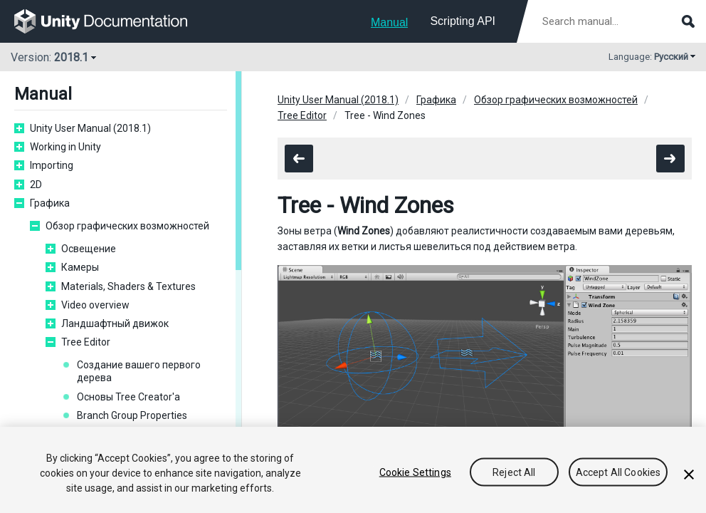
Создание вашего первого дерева (139, 371)
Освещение (88, 248)
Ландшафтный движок (115, 323)
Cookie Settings (415, 471)
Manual (389, 22)
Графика (50, 203)
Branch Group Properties (132, 415)
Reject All (513, 471)
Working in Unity (65, 146)
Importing (51, 165)
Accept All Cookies (618, 471)
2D (36, 184)
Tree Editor (85, 342)
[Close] (688, 474)
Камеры (80, 267)
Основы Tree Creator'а (128, 397)
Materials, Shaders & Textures (128, 286)
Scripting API (462, 21)
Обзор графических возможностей (127, 226)
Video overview (95, 305)
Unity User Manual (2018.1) (90, 128)
